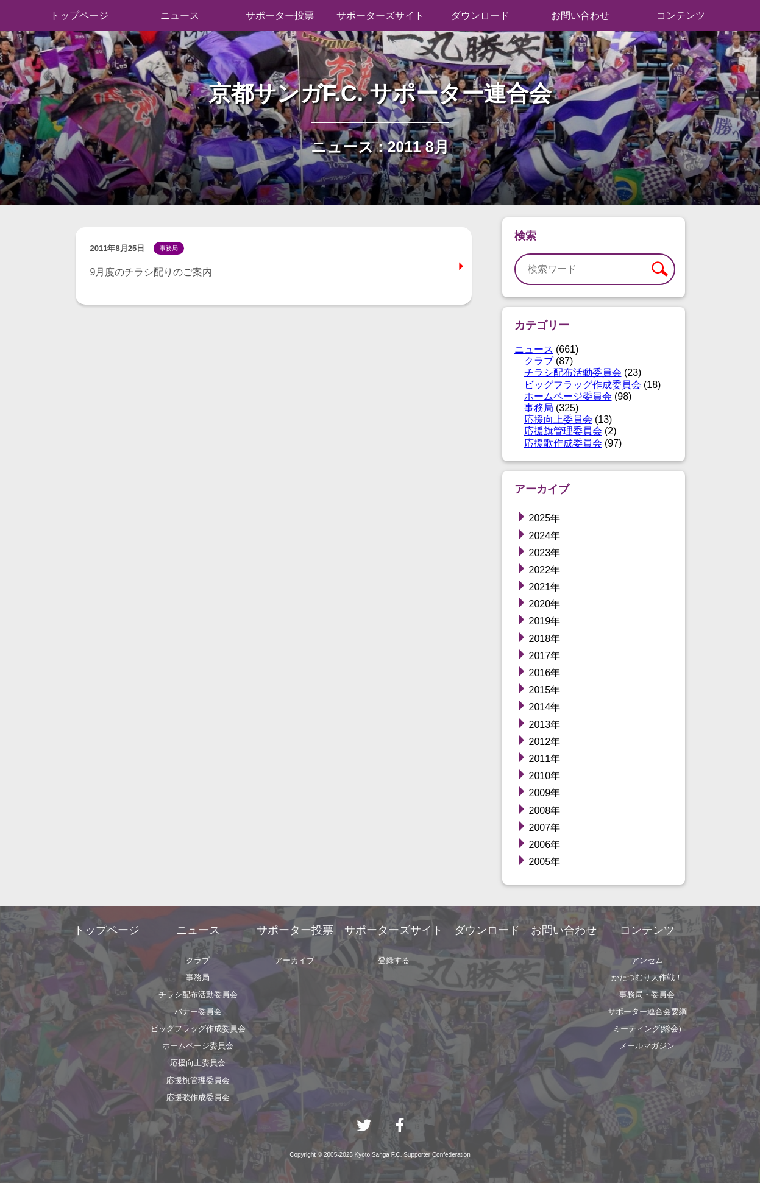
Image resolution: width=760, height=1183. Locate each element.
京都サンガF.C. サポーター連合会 (380, 93)
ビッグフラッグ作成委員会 (582, 385)
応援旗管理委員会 (563, 431)
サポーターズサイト (380, 15)
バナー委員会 (198, 1011)
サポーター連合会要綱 (647, 1011)
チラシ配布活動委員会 (573, 372)
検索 (658, 269)
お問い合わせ (580, 15)
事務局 (538, 408)
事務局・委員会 (647, 994)
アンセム (647, 960)
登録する (394, 960)
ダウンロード (480, 15)
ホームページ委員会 (568, 396)
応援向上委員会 (558, 419)
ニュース (179, 15)
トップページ (79, 15)
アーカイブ (294, 960)
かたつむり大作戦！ (647, 977)
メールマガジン (647, 1045)
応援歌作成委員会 (563, 443)
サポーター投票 (280, 15)
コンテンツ (680, 15)
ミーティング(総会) (647, 1028)
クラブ (538, 361)
